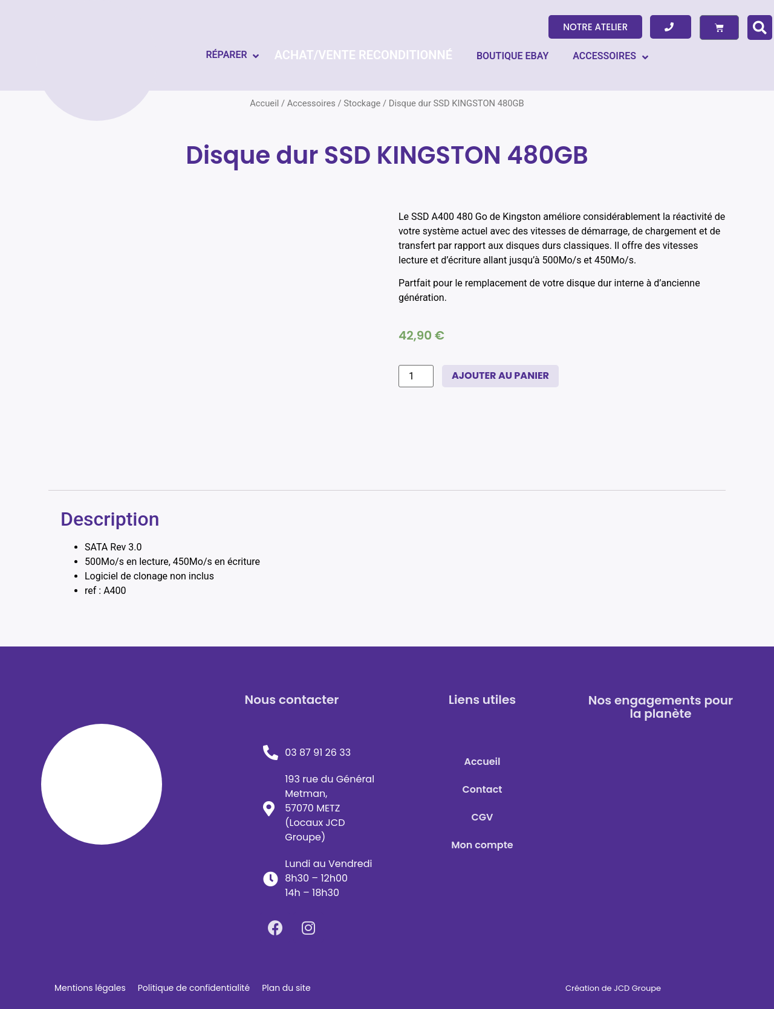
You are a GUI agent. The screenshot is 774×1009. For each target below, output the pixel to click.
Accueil (482, 762)
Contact (482, 789)
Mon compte (482, 845)
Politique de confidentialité (194, 988)
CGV (482, 817)
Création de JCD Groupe (613, 988)
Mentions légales (90, 988)
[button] (595, 27)
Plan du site (286, 988)
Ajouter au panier (500, 375)
